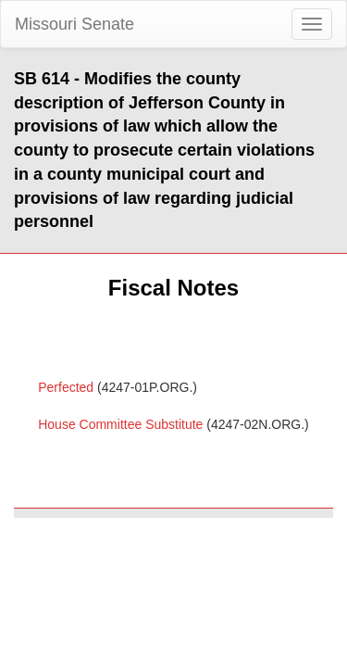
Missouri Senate (74, 24)
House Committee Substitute (120, 424)
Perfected (65, 387)
